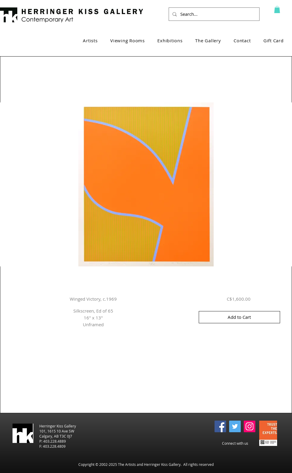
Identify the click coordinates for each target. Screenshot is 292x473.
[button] (277, 9)
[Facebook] (220, 426)
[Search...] (213, 14)
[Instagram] (249, 426)
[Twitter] (235, 426)
